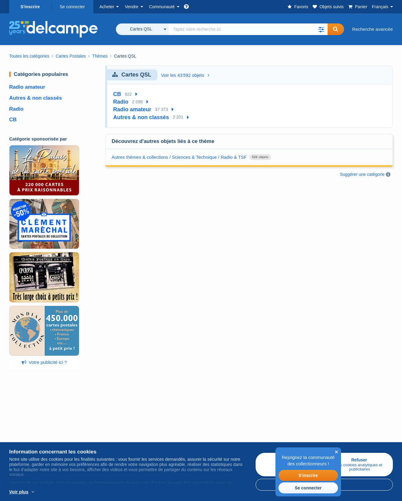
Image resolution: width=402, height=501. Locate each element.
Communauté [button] (162, 6)
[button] (321, 29)
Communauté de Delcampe (165, 412)
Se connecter (72, 6)
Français (380, 6)
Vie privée (211, 440)
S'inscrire (30, 6)
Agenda (145, 425)
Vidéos (144, 440)
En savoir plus (48, 492)
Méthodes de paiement (288, 425)
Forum (143, 432)
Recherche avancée (372, 29)
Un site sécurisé (281, 412)
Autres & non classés (35, 98)
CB (13, 120)
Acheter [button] (106, 6)
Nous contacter (280, 436)
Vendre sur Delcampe (95, 412)
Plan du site (341, 419)
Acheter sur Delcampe (31, 412)
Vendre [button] (131, 6)
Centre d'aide (278, 443)
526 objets (260, 157)
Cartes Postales (25, 432)
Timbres (17, 425)
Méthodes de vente (92, 432)
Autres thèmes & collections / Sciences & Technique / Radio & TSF (179, 157)
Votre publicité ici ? (44, 362)
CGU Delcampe (217, 432)
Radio (16, 109)
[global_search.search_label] (248, 29)
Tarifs (78, 425)
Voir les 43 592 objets (185, 75)
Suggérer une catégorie (362, 174)
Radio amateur (27, 87)
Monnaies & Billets (28, 440)
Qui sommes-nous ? (221, 412)
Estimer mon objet (91, 440)
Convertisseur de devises (354, 412)
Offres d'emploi (219, 425)
